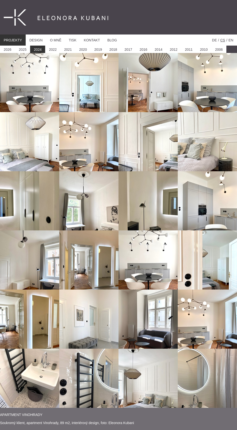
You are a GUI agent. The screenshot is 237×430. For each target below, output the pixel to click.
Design (36, 40)
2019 (98, 50)
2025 (22, 50)
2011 (189, 50)
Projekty (13, 40)
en (231, 40)
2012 (174, 50)
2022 (53, 50)
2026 (7, 50)
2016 (143, 50)
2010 (204, 50)
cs (222, 40)
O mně (55, 40)
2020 (83, 50)
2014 (158, 50)
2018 (113, 50)
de (214, 40)
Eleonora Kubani (42, 18)
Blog (112, 40)
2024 (37, 50)
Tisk (72, 40)
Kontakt (92, 40)
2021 (68, 50)
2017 (128, 50)
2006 (219, 50)
